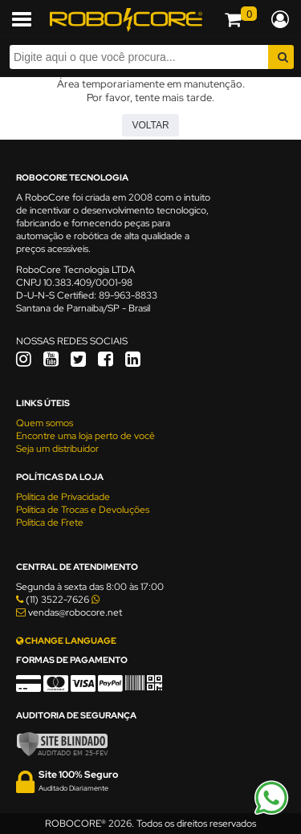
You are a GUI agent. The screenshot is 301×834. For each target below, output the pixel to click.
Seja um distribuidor (57, 448)
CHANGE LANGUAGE (66, 640)
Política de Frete (49, 522)
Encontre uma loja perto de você (85, 435)
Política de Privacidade (63, 496)
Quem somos (44, 423)
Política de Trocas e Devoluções (82, 509)
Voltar (150, 125)
